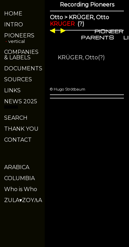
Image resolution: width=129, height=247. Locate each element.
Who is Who (20, 189)
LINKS (12, 90)
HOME (13, 13)
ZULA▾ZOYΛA (23, 200)
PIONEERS (19, 35)
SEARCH (16, 118)
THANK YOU (21, 129)
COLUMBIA (19, 178)
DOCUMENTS (23, 68)
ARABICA (16, 167)
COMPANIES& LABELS (21, 55)
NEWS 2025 (20, 101)
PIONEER (109, 31)
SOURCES (18, 79)
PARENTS (97, 37)
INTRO (13, 24)
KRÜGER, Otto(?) (81, 57)
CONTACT (18, 140)
